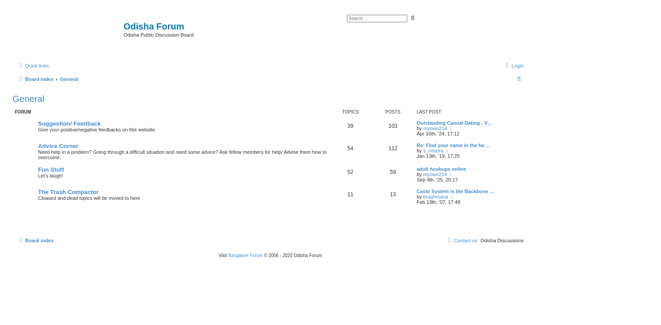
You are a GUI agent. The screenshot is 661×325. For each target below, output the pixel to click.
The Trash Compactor (68, 192)
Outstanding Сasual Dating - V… (454, 123)
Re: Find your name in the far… (453, 145)
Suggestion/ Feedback (69, 123)
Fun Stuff (51, 169)
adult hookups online (441, 169)
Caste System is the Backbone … (456, 191)
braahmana (435, 196)
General (28, 99)
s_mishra (433, 150)
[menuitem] (513, 65)
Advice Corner (58, 146)
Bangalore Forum (245, 255)
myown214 (435, 128)
